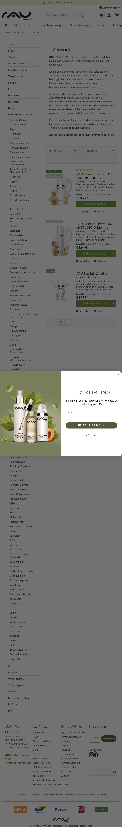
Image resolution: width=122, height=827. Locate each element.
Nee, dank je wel (91, 435)
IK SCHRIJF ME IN (91, 425)
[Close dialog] (119, 374)
